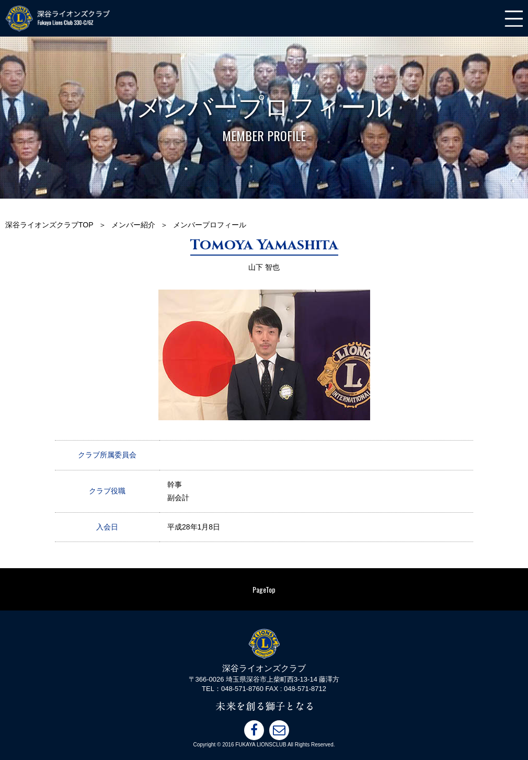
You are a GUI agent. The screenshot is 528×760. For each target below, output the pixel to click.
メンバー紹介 (133, 225)
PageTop (264, 589)
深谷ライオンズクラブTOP (49, 225)
